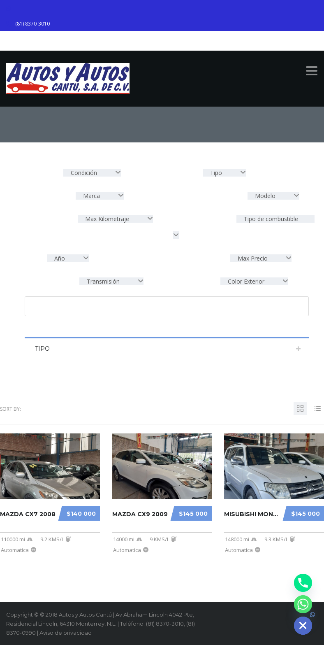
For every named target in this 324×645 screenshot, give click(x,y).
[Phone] (303, 583)
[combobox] (92, 173)
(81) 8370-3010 (32, 23)
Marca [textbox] (91, 196)
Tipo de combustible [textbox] (270, 219)
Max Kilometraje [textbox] (107, 219)
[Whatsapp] (303, 604)
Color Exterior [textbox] (246, 281)
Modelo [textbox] (265, 196)
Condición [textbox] (84, 173)
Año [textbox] (60, 258)
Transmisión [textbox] (103, 281)
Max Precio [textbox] (252, 258)
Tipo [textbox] (216, 173)
